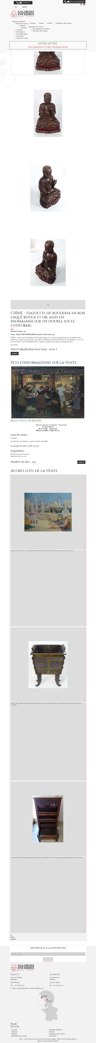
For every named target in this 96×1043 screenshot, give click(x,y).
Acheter (50, 23)
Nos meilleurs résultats (41, 29)
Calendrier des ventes (63, 23)
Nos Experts (20, 32)
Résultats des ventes (40, 31)
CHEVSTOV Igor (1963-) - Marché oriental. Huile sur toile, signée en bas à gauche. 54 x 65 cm (42, 550)
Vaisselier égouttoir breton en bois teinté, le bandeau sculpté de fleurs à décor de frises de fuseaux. (46, 857)
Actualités (20, 36)
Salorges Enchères (55, 1030)
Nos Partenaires (22, 34)
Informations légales (49, 1039)
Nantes (23, 26)
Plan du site (61, 1039)
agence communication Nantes (48, 1041)
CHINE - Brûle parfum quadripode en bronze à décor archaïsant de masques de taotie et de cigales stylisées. (46, 704)
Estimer (33, 23)
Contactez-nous (22, 38)
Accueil (14, 1030)
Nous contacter (74, 2)
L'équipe (19, 30)
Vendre (41, 23)
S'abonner (48, 959)
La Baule (23, 28)
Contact (23, 3)
